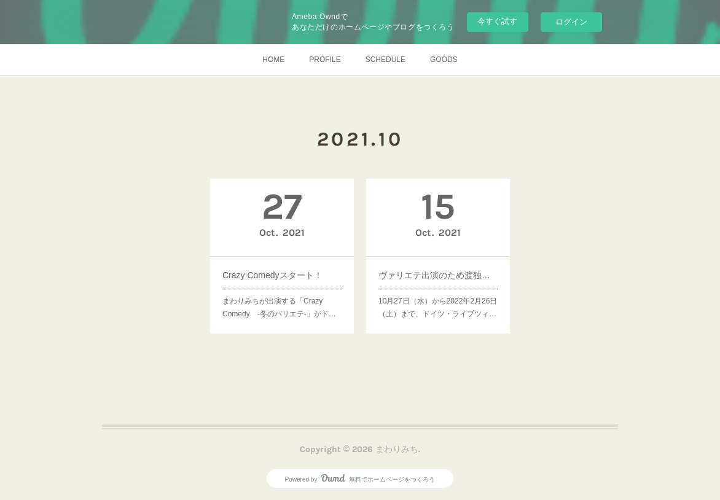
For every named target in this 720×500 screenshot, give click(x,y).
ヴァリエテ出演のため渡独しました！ (438, 272)
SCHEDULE (385, 59)
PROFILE (324, 59)
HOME (273, 59)
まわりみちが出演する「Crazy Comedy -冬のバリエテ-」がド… (279, 301)
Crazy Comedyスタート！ (274, 272)
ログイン (571, 21)
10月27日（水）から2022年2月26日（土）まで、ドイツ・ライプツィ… (438, 301)
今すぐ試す (497, 21)
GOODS (444, 59)
